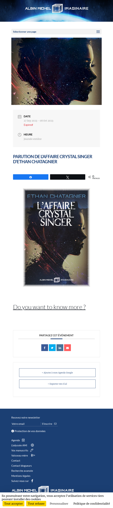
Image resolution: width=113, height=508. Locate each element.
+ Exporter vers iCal (57, 384)
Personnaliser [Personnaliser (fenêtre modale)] (59, 503)
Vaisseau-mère (23, 455)
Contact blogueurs (21, 465)
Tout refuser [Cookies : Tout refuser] (36, 503)
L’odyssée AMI (23, 445)
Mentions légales (20, 475)
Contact (15, 460)
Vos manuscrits (23, 450)
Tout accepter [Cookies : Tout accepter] (13, 503)
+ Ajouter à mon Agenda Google (57, 372)
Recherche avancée (22, 470)
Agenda (18, 440)
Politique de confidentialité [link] (91, 503)
